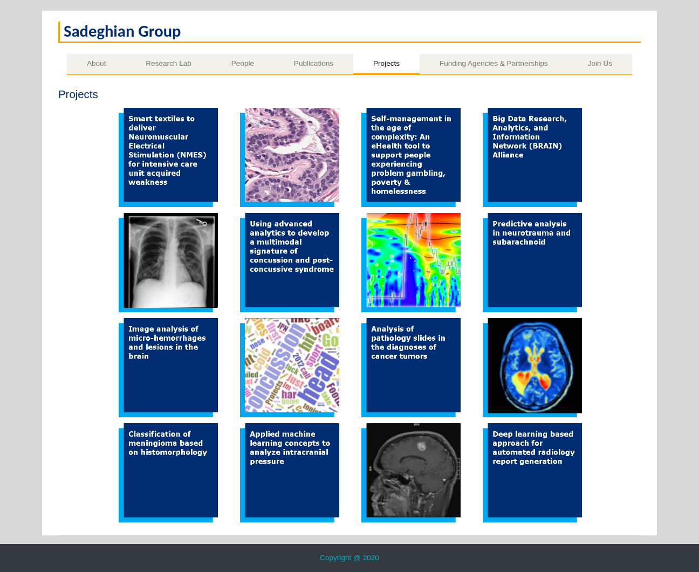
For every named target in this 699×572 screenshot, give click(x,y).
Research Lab (168, 63)
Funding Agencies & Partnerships (494, 63)
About (96, 63)
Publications (313, 63)
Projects (386, 63)
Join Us (600, 63)
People (242, 63)
